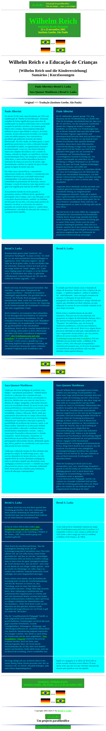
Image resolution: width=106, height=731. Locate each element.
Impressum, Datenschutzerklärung (53, 727)
